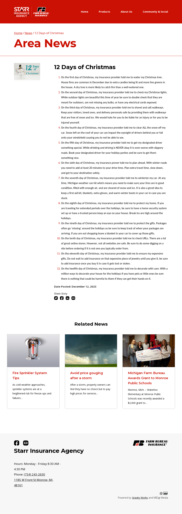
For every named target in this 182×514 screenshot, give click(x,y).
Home (84, 11)
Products (104, 11)
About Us (126, 11)
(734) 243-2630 (34, 474)
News (28, 33)
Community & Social (155, 11)
